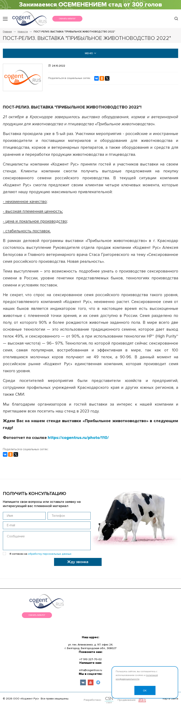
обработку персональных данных (49, 554)
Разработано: (92, 700)
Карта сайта (170, 698)
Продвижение (127, 700)
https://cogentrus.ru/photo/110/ (78, 438)
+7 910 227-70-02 (90, 659)
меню (90, 53)
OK (145, 690)
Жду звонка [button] (77, 562)
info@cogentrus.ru (90, 670)
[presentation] (32, 565)
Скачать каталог (67, 19)
